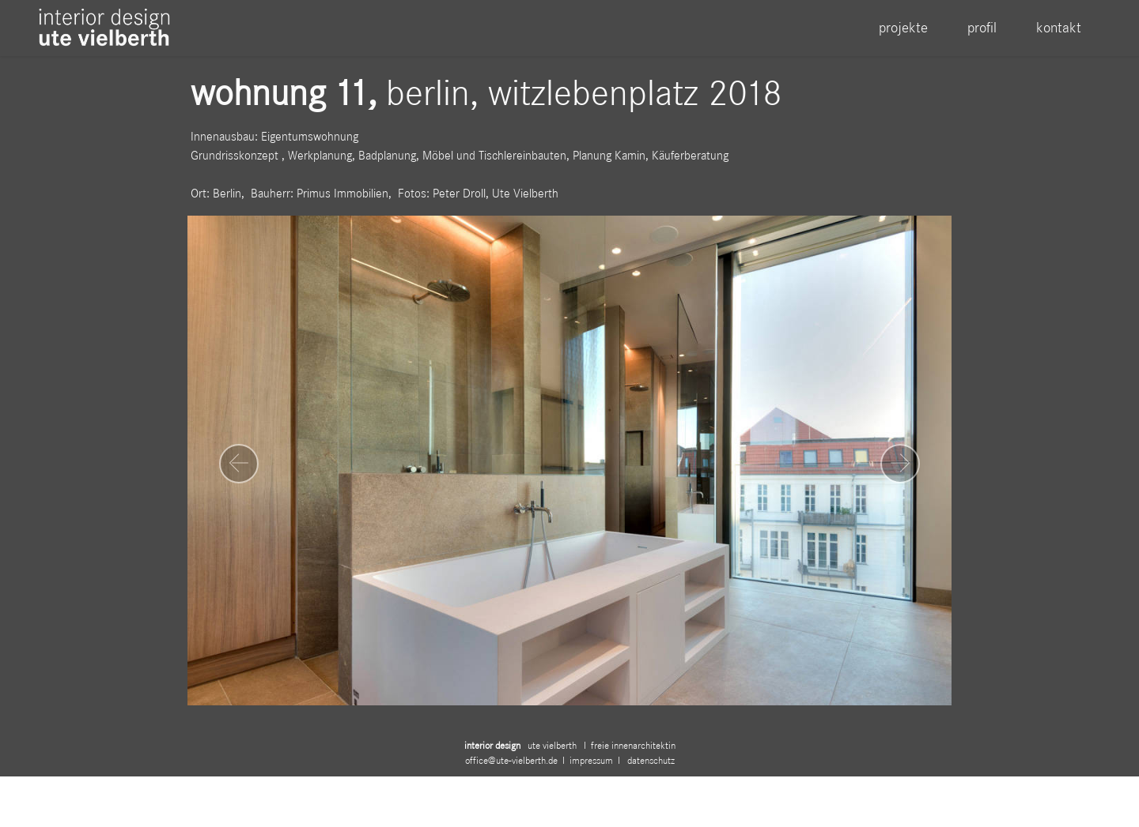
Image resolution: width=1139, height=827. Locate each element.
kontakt (1058, 27)
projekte (903, 27)
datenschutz (650, 771)
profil (982, 27)
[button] (239, 463)
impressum (594, 771)
